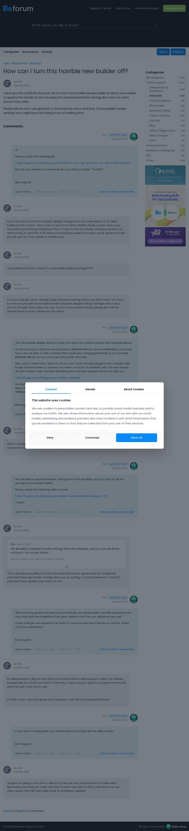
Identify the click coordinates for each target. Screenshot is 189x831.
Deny (50, 437)
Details (90, 389)
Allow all (136, 437)
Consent (51, 389)
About (134, 389)
